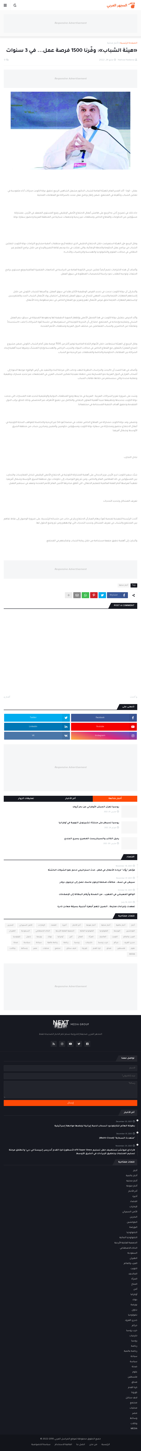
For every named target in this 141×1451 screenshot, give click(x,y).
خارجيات (88, 943)
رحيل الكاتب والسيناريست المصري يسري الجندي (91, 839)
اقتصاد (53, 925)
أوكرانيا (60, 937)
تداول (28, 937)
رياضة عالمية (52, 943)
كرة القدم (97, 949)
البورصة (117, 931)
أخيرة (64, 925)
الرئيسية (106, 1445)
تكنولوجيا (16, 937)
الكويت (115, 937)
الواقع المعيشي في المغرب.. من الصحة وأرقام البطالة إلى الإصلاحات (97, 894)
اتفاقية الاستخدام (63, 1445)
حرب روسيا (103, 943)
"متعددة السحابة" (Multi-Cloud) (117, 1138)
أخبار (133, 925)
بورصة (39, 937)
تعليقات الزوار (26, 798)
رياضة (66, 943)
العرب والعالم (129, 937)
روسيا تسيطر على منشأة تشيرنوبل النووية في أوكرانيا (89, 823)
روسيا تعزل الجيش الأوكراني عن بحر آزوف (96, 807)
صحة (16, 943)
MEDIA (132, 954)
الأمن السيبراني (25, 925)
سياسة (27, 943)
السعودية (25, 931)
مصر (35, 949)
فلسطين (121, 949)
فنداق (108, 949)
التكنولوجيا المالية (87, 931)
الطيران (12, 931)
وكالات (12, 949)
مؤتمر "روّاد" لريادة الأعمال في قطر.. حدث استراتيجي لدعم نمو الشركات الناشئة (91, 870)
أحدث (132, 697)
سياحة (39, 943)
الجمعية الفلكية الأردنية (65, 931)
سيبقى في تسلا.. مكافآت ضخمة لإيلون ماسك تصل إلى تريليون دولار (97, 882)
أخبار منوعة (91, 925)
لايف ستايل (71, 949)
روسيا (77, 943)
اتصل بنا (80, 1445)
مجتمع (57, 949)
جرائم (116, 943)
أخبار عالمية (120, 925)
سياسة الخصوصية (40, 1445)
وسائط (24, 949)
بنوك (50, 937)
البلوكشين (130, 931)
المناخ (80, 937)
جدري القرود (129, 943)
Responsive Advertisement (70, 23)
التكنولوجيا (104, 931)
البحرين (10, 925)
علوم (133, 949)
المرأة (91, 937)
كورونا (84, 949)
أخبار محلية (112, 43)
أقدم (8, 697)
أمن (70, 937)
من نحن (93, 1445)
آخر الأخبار (70, 798)
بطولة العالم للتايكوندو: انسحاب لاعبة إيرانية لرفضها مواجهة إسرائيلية (94, 1126)
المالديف (102, 937)
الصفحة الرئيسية (128, 43)
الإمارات (41, 925)
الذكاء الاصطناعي (43, 931)
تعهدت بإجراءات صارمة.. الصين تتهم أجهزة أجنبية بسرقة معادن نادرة (96, 907)
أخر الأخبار (76, 925)
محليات (46, 949)
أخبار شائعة (115, 798)
